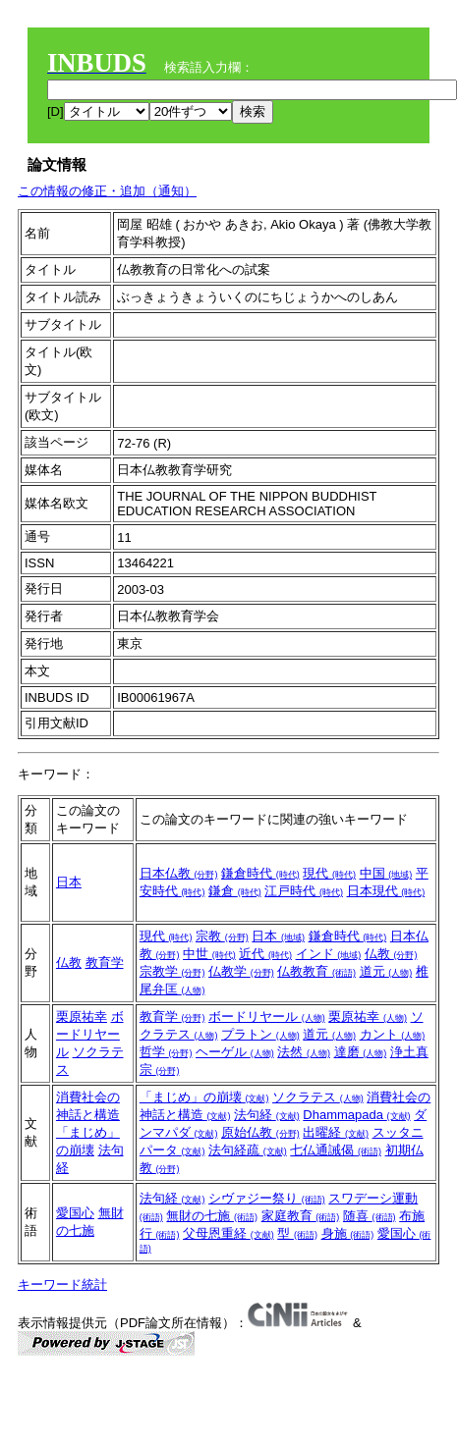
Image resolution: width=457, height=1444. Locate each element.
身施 (347, 1233)
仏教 (69, 962)
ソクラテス (318, 1097)
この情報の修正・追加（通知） (107, 191)
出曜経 (336, 1132)
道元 (386, 971)
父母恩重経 (228, 1233)
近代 (265, 953)
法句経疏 (247, 1150)
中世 (209, 953)
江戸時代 (303, 890)
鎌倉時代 (260, 873)
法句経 (267, 1114)
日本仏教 (179, 873)
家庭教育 (300, 1215)
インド (329, 953)
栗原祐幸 (81, 1016)
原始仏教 (260, 1132)
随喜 (369, 1215)
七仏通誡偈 (335, 1150)
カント (393, 1034)
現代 (329, 873)
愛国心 (75, 1212)
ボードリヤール (90, 1034)
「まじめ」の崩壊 (204, 1097)
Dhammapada (356, 1114)
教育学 (105, 962)
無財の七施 (211, 1215)
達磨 (360, 1051)
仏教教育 (316, 971)
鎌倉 (234, 890)
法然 (303, 1051)
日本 (69, 882)
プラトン (260, 1034)
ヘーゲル (235, 1051)
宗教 (222, 936)
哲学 (166, 1051)
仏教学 (241, 971)
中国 (386, 873)
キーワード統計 (62, 1284)
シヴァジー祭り (266, 1198)
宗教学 (172, 971)
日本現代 (386, 890)
